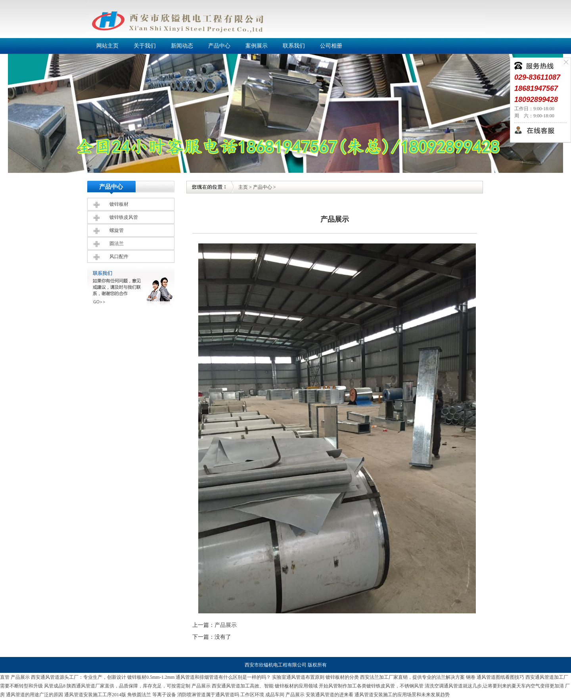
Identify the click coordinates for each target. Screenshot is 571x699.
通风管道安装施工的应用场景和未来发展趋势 (402, 694)
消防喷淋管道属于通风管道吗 (208, 694)
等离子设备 (164, 694)
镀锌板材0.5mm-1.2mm (150, 677)
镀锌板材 (118, 204)
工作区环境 (252, 694)
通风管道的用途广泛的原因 (34, 694)
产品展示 (226, 625)
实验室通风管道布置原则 (298, 677)
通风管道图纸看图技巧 (500, 677)
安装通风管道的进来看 (329, 694)
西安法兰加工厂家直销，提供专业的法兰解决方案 (412, 677)
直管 (5, 677)
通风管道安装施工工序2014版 (95, 694)
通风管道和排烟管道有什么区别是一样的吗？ (223, 677)
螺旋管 (116, 230)
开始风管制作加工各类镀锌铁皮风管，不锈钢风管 (371, 686)
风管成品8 (54, 686)
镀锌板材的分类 (342, 677)
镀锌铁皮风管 (123, 217)
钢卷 (470, 677)
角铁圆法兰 (139, 694)
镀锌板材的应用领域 (296, 686)
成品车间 (274, 694)
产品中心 (262, 187)
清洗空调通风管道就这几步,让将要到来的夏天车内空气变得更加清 (494, 686)
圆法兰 (116, 243)
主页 (243, 187)
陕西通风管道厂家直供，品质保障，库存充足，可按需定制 (128, 686)
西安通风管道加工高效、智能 (243, 686)
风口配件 (118, 256)
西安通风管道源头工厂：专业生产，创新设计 (78, 677)
